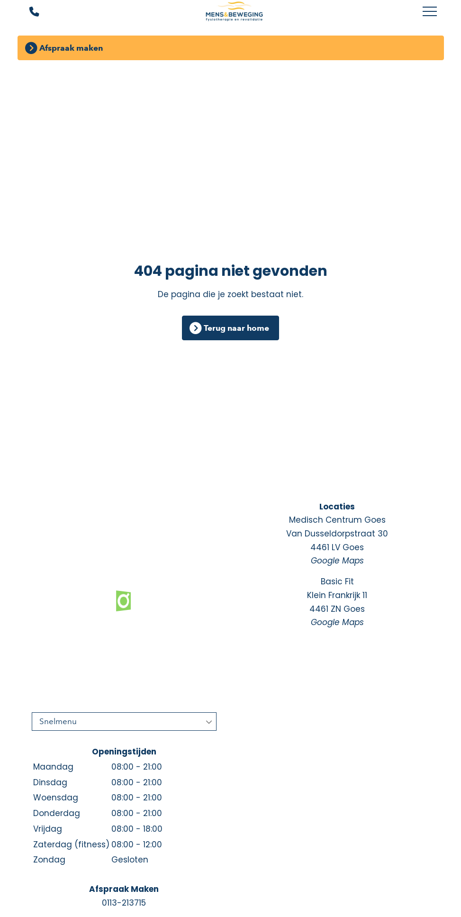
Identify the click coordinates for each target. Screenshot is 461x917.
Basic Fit (337, 602)
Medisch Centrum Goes (337, 541)
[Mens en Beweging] (234, 12)
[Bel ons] (28, 12)
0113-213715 (124, 902)
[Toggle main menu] (430, 12)
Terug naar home (236, 328)
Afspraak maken (71, 48)
